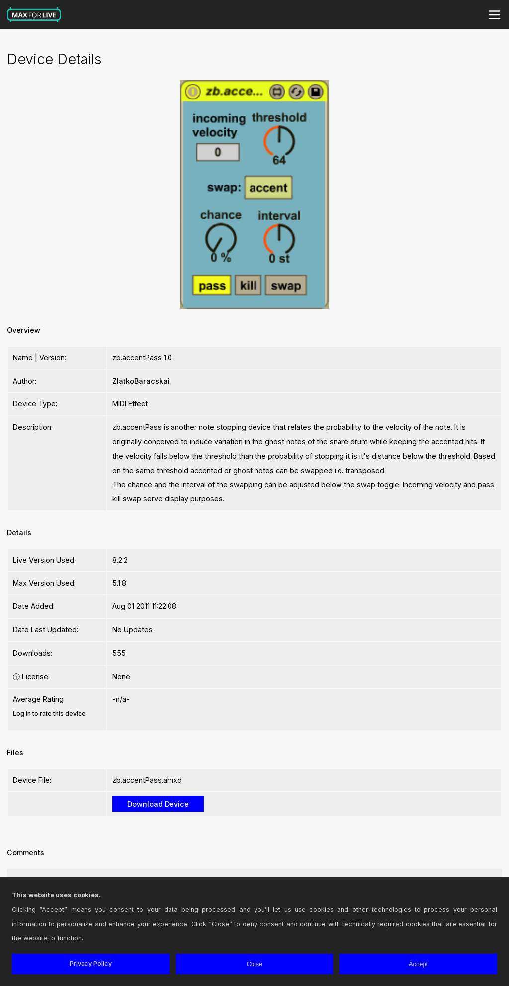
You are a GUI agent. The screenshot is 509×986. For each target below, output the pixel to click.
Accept (418, 964)
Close (255, 964)
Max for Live (34, 14)
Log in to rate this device (49, 713)
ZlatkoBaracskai (141, 381)
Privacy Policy (91, 963)
